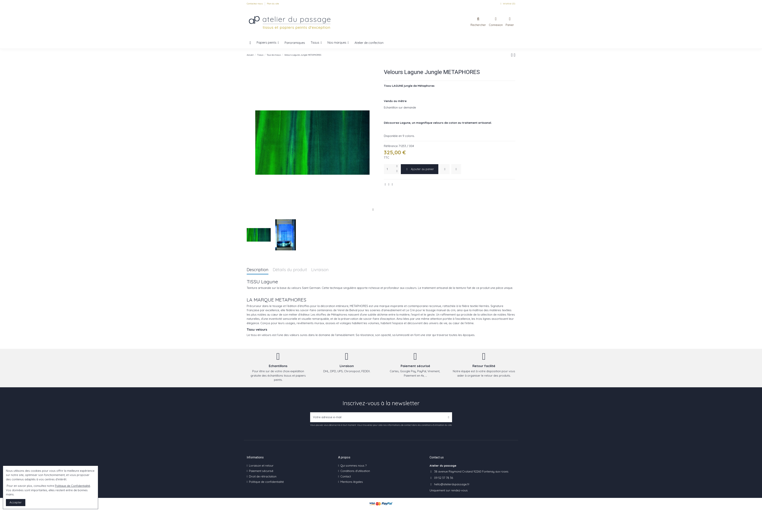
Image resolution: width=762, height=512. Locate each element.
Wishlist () (507, 3)
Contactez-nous (255, 3)
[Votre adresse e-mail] (377, 417)
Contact (345, 476)
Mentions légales (351, 482)
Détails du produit (290, 270)
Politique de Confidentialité (72, 486)
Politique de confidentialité (266, 482)
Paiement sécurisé (261, 471)
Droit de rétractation (262, 476)
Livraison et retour (261, 465)
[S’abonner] (448, 417)
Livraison (320, 270)
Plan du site (273, 3)
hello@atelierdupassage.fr (452, 484)
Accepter (16, 502)
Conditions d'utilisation (355, 471)
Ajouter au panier (419, 169)
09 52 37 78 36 (443, 478)
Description (257, 270)
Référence (391, 146)
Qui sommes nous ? (353, 465)
